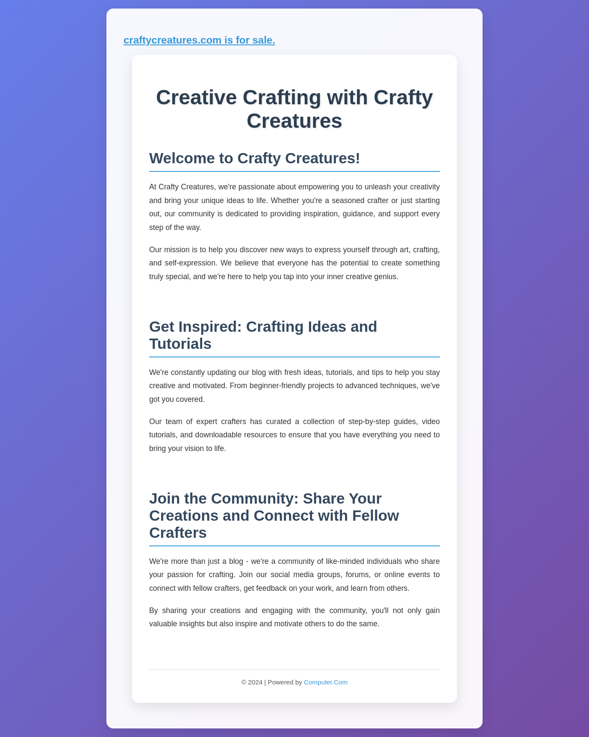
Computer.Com (326, 682)
